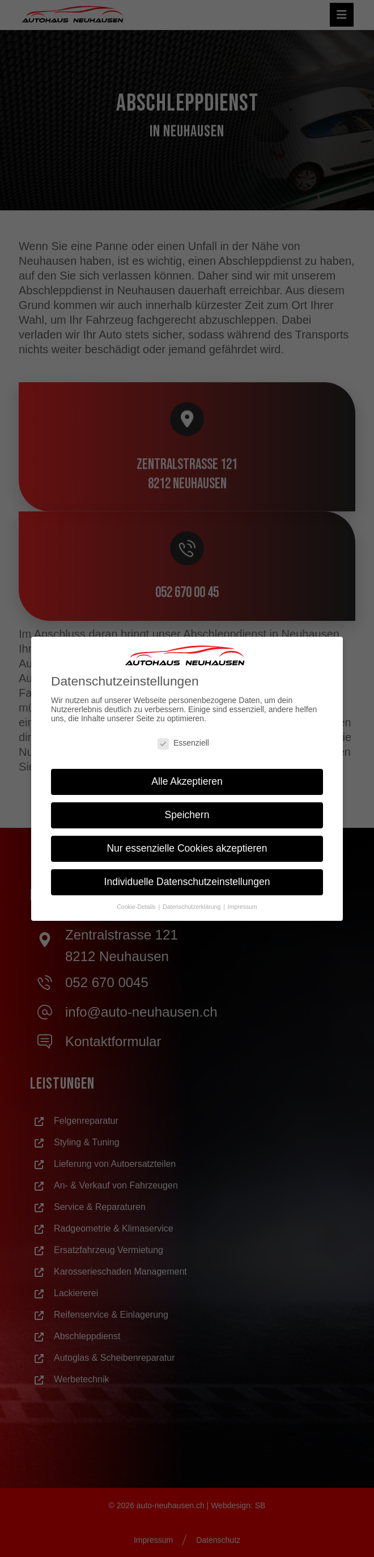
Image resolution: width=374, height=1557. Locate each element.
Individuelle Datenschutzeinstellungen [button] (187, 881)
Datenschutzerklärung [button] (192, 906)
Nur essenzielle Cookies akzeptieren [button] (187, 848)
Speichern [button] (187, 814)
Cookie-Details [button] (137, 906)
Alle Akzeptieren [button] (186, 781)
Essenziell (183, 742)
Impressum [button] (242, 906)
